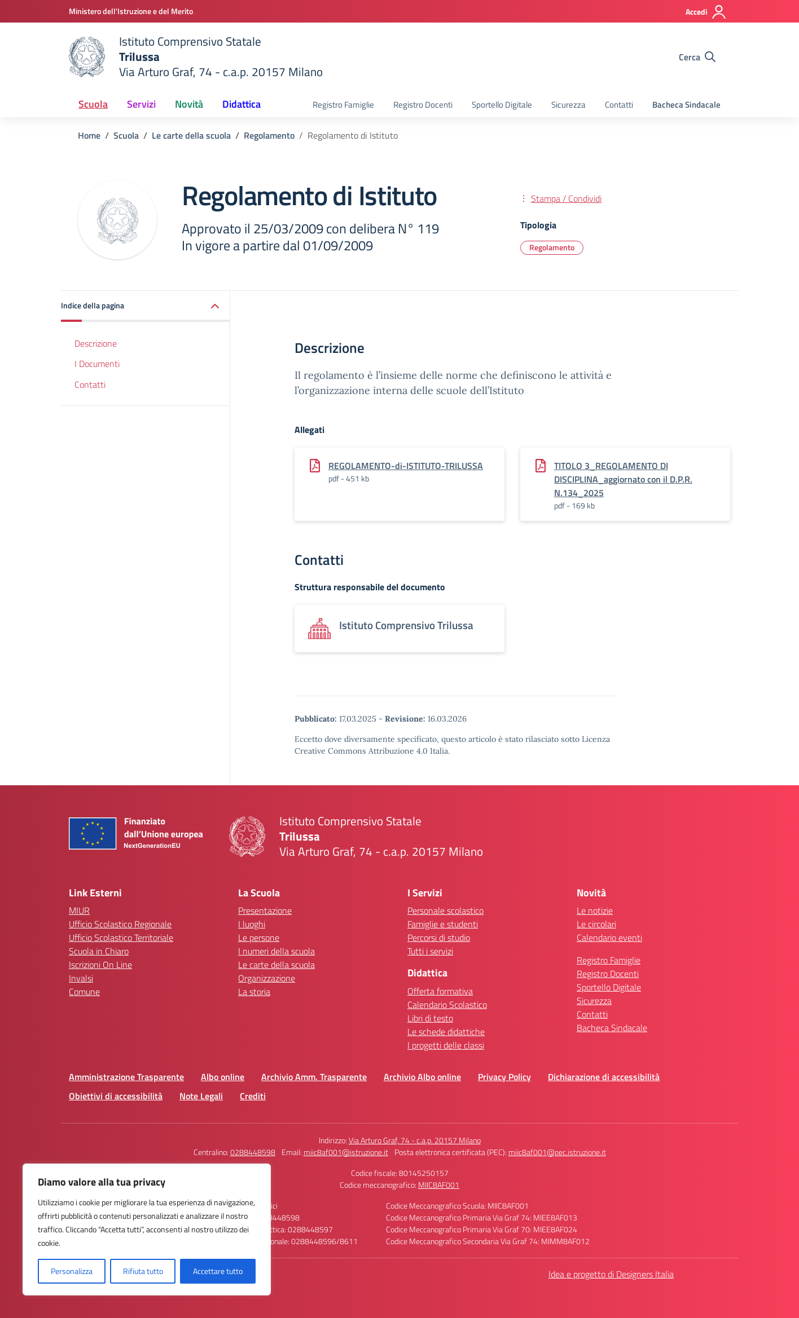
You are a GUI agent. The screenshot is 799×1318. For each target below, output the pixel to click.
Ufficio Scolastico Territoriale (121, 937)
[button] (145, 306)
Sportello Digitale (502, 104)
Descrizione (95, 343)
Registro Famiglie (343, 104)
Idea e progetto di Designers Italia (611, 1274)
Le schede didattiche (446, 1031)
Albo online (222, 1076)
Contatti (619, 104)
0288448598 (252, 1152)
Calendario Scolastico (447, 1004)
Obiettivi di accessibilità (116, 1096)
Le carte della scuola (276, 964)
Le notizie (595, 910)
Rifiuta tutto (143, 1271)
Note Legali (201, 1096)
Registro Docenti (423, 104)
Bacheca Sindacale (686, 104)
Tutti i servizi (430, 951)
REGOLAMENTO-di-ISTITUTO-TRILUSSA (405, 465)
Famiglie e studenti (442, 924)
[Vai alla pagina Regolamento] (269, 135)
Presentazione (265, 910)
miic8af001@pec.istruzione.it (557, 1152)
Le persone (258, 937)
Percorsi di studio (438, 937)
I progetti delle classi (445, 1045)
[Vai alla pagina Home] (89, 135)
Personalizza (72, 1271)
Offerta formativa (440, 991)
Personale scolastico (445, 910)
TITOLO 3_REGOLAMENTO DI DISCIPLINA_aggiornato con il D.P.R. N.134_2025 (623, 479)
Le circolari (596, 924)
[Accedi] (706, 12)
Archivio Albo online (422, 1076)
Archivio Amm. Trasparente (314, 1076)
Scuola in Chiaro (99, 951)
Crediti (253, 1096)
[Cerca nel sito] (697, 57)
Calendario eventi (609, 937)
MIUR (79, 910)
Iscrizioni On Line (100, 964)
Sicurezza (568, 104)
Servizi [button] (141, 104)
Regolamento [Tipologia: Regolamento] (551, 247)
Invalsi (81, 978)
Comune (84, 991)
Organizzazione (266, 978)
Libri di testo (430, 1018)
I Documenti (97, 363)
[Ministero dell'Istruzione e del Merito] (131, 11)
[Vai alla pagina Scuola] (126, 135)
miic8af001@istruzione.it (346, 1152)
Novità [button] (189, 104)
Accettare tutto (218, 1271)
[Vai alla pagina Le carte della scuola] (191, 135)
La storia (254, 991)
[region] (147, 1229)
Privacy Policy (504, 1076)
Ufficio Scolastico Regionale (120, 924)
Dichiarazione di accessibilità (604, 1076)
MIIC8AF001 (438, 1185)
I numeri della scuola (276, 951)
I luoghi (251, 924)
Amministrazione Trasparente (126, 1076)
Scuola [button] (93, 104)
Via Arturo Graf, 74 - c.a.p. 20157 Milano (415, 1140)
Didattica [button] (241, 104)
